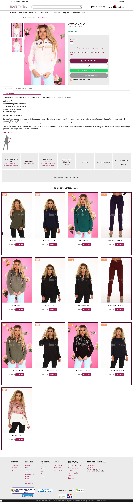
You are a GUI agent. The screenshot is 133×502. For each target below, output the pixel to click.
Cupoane (71, 478)
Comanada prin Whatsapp (88, 70)
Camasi (32, 17)
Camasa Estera (116, 371)
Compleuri (65, 13)
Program (14, 468)
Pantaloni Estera (116, 241)
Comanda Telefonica (88, 75)
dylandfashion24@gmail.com (96, 471)
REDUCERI (56, 13)
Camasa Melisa (83, 306)
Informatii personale (74, 465)
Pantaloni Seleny (116, 306)
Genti (83, 13)
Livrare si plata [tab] (20, 88)
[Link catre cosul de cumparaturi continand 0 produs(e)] (114, 7)
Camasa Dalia (49, 241)
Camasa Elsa (16, 371)
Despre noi (14, 465)
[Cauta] (57, 7)
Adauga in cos (89, 60)
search (81, 7)
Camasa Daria (50, 371)
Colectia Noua (22, 13)
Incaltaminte (75, 13)
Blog (12, 470)
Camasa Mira (83, 241)
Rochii (33, 13)
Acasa (13, 13)
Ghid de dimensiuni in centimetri (89, 48)
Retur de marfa (73, 468)
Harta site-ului (58, 470)
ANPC (41, 471)
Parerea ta (57, 468)
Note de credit (73, 473)
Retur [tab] (31, 88)
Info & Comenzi (19, 1)
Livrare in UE (29, 483)
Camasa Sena (16, 436)
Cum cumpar (58, 465)
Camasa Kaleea (49, 306)
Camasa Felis (16, 241)
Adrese (70, 475)
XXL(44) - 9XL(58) (44, 13)
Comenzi (71, 470)
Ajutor (121, 2)
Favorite (107, 7)
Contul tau (73, 462)
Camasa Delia (16, 306)
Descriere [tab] (8, 88)
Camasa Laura (83, 371)
